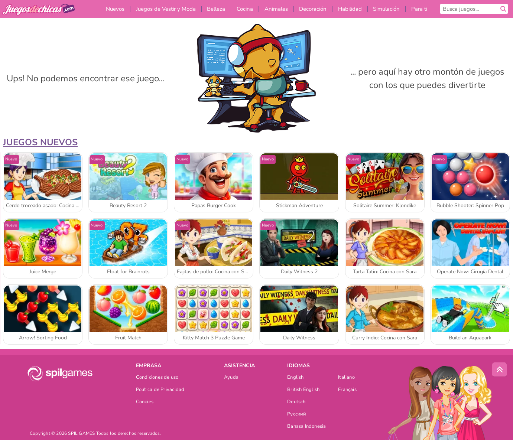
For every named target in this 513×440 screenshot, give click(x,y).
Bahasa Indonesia (306, 427)
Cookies (145, 402)
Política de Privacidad (160, 390)
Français (347, 390)
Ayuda (231, 378)
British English (303, 390)
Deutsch (296, 402)
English (295, 378)
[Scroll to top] (499, 369)
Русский (296, 414)
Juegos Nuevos (40, 142)
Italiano (346, 378)
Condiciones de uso (157, 378)
